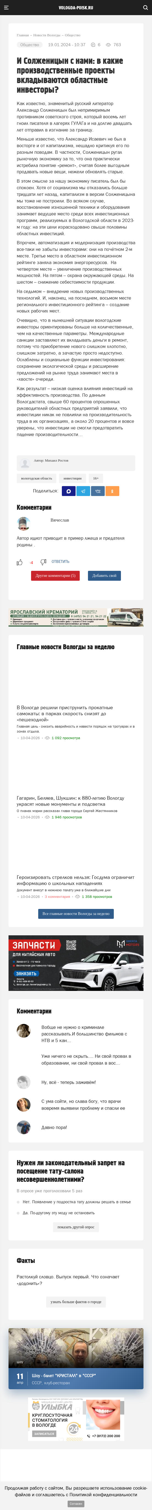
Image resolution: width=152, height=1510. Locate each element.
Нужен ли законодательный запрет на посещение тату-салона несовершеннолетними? (71, 1171)
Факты (26, 1261)
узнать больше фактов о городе (76, 1302)
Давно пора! (54, 1127)
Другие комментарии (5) (55, 576)
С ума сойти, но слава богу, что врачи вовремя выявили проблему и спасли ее (83, 1104)
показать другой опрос (75, 1227)
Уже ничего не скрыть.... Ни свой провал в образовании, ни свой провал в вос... (86, 1059)
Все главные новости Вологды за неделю (76, 914)
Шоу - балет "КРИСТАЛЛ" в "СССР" (64, 1375)
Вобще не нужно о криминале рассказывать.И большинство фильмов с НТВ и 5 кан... (84, 1033)
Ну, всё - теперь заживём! (69, 1082)
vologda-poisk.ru (76, 8)
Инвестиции (72, 478)
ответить (60, 561)
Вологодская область (36, 478)
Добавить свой (104, 576)
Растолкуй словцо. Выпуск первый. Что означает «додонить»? (68, 1280)
